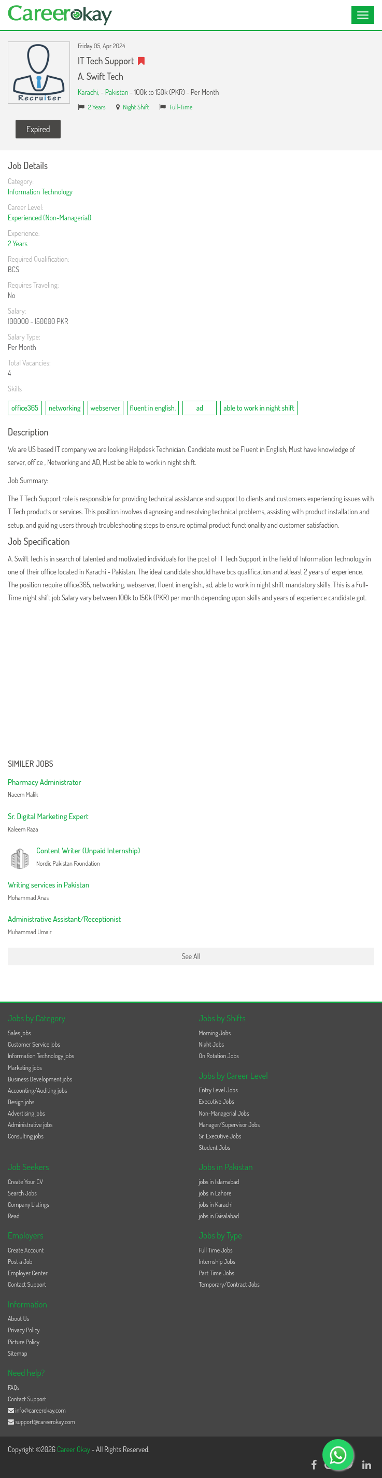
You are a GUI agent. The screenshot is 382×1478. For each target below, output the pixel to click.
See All (191, 956)
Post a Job (20, 1261)
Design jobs (21, 1102)
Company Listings (28, 1204)
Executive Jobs (216, 1101)
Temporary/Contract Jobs (229, 1284)
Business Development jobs (40, 1079)
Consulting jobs (26, 1136)
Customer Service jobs (34, 1044)
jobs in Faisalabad (219, 1216)
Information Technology (40, 191)
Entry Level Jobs (218, 1090)
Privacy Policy (24, 1330)
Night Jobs (211, 1044)
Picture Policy (23, 1342)
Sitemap (17, 1353)
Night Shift (136, 107)
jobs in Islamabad (219, 1182)
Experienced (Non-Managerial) (49, 217)
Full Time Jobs (216, 1250)
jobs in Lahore (215, 1193)
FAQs (14, 1387)
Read (14, 1216)
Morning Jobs (215, 1033)
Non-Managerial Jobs (224, 1113)
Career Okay (74, 1449)
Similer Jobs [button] (30, 764)
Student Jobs (215, 1147)
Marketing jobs (25, 1068)
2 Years (97, 107)
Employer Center (28, 1273)
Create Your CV (25, 1182)
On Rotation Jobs (219, 1056)
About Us (18, 1318)
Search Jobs (22, 1193)
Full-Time (181, 107)
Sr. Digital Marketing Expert (48, 816)
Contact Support (27, 1284)
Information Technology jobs (41, 1056)
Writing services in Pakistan (48, 885)
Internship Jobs (217, 1261)
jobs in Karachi (216, 1204)
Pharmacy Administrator (44, 782)
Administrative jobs (30, 1125)
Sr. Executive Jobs (220, 1136)
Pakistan (117, 92)
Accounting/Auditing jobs (37, 1090)
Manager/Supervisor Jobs (229, 1125)
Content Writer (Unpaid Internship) (88, 850)
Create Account (26, 1250)
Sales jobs (19, 1033)
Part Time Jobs (216, 1273)
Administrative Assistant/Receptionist (64, 919)
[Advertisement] (191, 681)
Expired (38, 129)
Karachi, (89, 92)
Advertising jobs (26, 1113)
